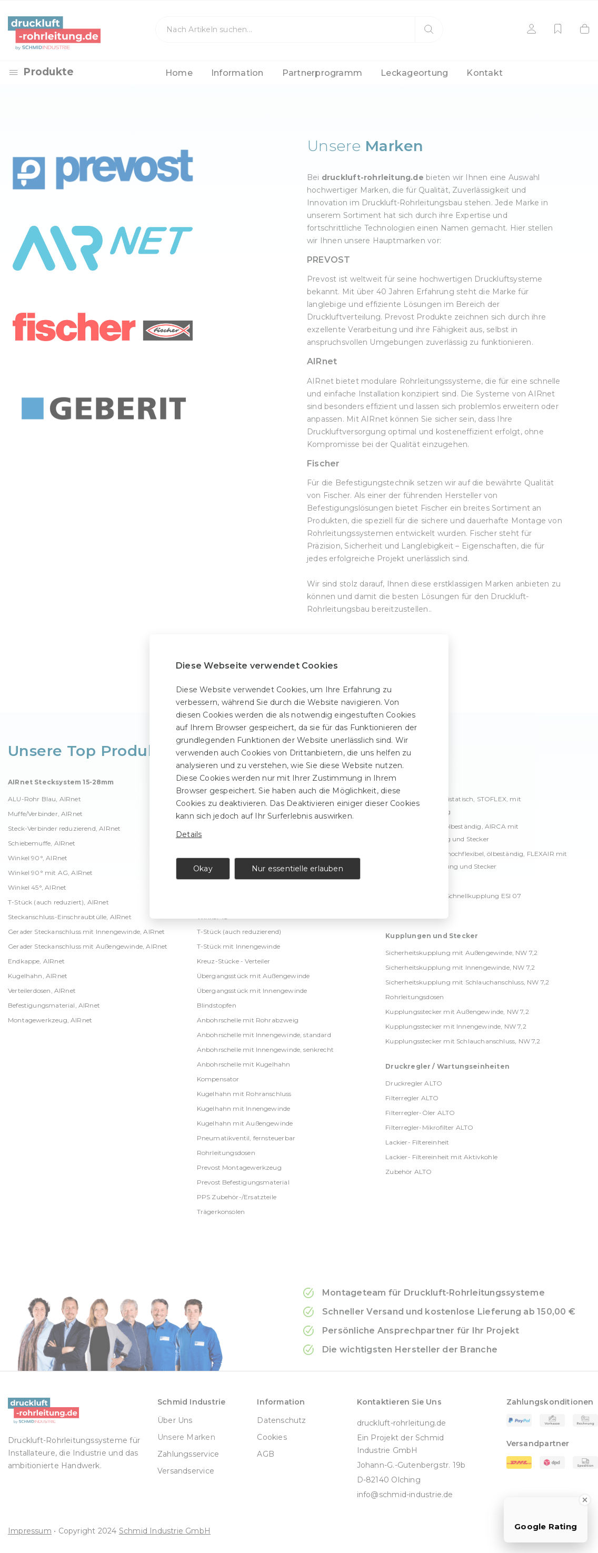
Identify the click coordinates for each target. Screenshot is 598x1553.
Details (189, 834)
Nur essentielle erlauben (297, 868)
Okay (203, 868)
